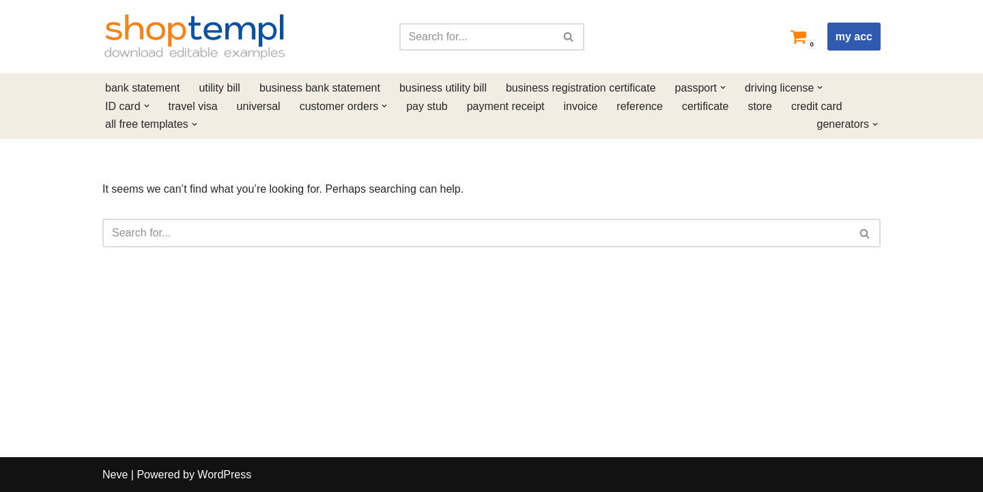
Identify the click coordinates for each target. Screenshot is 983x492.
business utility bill (443, 88)
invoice (581, 106)
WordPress (224, 474)
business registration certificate (581, 88)
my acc (854, 36)
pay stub (426, 106)
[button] (723, 87)
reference (639, 106)
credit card (816, 106)
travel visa (193, 106)
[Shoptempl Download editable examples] (194, 36)
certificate (705, 106)
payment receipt (506, 106)
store (759, 106)
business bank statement (319, 88)
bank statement (142, 88)
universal (259, 106)
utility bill (219, 88)
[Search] (476, 37)
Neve (115, 474)
